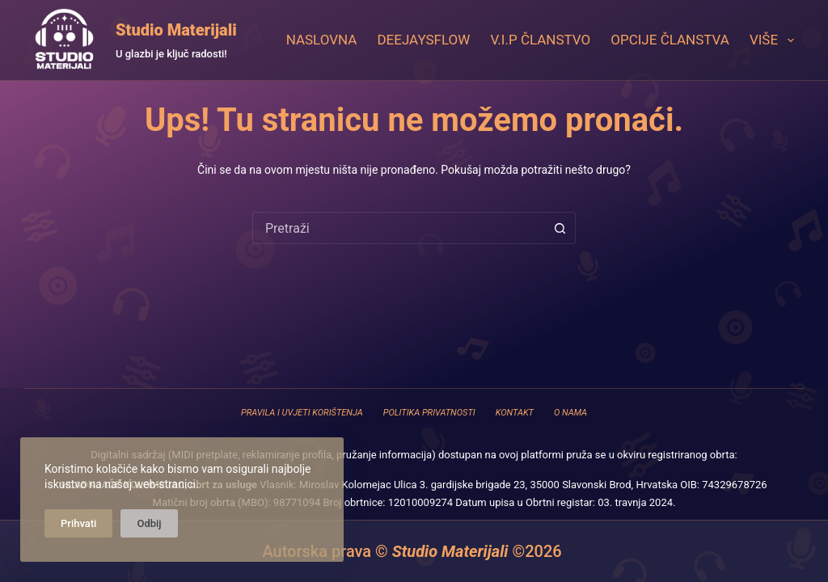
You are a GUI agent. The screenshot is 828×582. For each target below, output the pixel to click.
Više (775, 40)
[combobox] (398, 228)
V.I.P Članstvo (540, 40)
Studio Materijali (176, 30)
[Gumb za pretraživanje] (559, 228)
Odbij (149, 523)
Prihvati (78, 523)
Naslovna (321, 40)
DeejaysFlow (423, 40)
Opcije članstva (669, 40)
